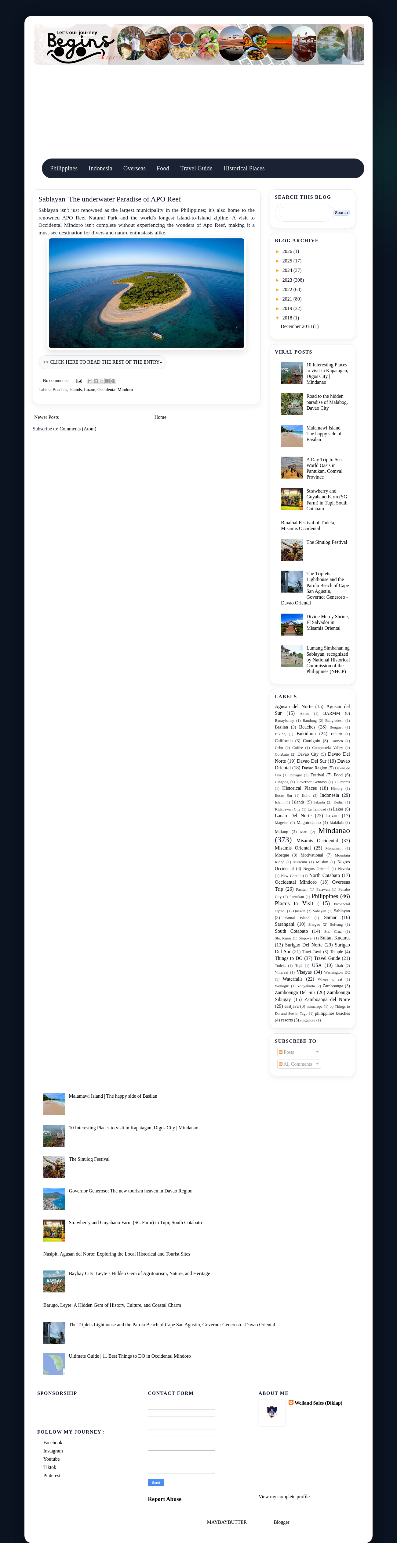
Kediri (338, 802)
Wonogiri (282, 986)
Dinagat (296, 775)
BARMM (331, 713)
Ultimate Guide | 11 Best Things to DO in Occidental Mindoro (130, 1356)
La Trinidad (317, 809)
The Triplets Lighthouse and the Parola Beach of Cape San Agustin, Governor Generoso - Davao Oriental (172, 1324)
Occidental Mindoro (115, 389)
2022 (287, 289)
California (284, 740)
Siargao (314, 924)
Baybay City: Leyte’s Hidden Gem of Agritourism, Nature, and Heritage (139, 1273)
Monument (333, 848)
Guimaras (342, 782)
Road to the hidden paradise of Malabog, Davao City (327, 402)
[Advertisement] (198, 110)
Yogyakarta (306, 986)
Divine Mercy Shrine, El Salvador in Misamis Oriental (327, 622)
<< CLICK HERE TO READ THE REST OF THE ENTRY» (102, 362)
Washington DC (337, 972)
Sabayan (319, 911)
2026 (287, 251)
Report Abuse (164, 1499)
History (337, 788)
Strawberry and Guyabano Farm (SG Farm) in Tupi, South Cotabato (135, 1222)
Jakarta (319, 802)
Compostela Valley (327, 748)
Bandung (310, 720)
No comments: (56, 380)
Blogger (281, 1522)
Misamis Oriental (293, 847)
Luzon (89, 389)
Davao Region (314, 767)
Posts (286, 1052)
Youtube (51, 1459)
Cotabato (282, 754)
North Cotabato (324, 875)
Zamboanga (332, 985)
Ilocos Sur (283, 795)
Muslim (322, 862)
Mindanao (334, 830)
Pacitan (302, 889)
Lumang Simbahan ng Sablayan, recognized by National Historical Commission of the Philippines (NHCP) (328, 659)
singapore (307, 1020)
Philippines (64, 168)
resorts (287, 1019)
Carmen (336, 741)
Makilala (337, 823)
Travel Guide (196, 168)
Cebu (279, 748)
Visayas (304, 972)
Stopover (306, 938)
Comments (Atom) (78, 428)
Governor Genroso (311, 782)
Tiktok (49, 1467)
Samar (330, 917)
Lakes (338, 809)
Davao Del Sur (311, 761)
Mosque (282, 855)
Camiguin (311, 740)
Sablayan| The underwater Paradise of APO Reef (109, 199)
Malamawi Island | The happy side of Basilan (324, 433)
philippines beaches (332, 1013)
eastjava (292, 1006)
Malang (281, 831)
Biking (280, 734)
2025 (287, 260)
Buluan (336, 734)
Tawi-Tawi (311, 951)
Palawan (323, 889)
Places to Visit (294, 903)
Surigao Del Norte (303, 944)
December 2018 (297, 326)
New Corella (291, 876)
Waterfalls (293, 979)
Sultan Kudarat (335, 937)
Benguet (336, 727)
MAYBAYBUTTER (227, 1522)
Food (163, 168)
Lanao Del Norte (293, 815)
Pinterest (51, 1475)
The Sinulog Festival (326, 542)
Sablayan (342, 910)
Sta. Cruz (333, 931)
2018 (287, 317)
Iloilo (306, 795)
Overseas (134, 168)
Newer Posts (46, 417)
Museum (300, 862)
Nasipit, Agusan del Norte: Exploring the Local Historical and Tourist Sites (116, 1253)
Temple (336, 951)
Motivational (311, 855)
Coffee (297, 748)
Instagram (53, 1450)
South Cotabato (291, 931)
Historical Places (244, 168)
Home (160, 417)
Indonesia (100, 168)
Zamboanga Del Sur (295, 992)
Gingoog (282, 782)
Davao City (308, 754)
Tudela (280, 966)
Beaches (60, 389)
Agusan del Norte (293, 706)
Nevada (344, 869)
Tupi (298, 966)
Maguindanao (309, 822)
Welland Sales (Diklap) (318, 1403)
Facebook (52, 1442)
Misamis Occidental (317, 840)
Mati (303, 832)
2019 (287, 308)
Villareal (281, 972)
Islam (279, 802)
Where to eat (330, 979)
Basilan (281, 727)
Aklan (304, 713)
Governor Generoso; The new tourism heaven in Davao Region (130, 1190)
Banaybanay (284, 720)
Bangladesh (334, 720)
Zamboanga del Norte (327, 999)
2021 (287, 298)
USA (317, 965)
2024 (287, 270)
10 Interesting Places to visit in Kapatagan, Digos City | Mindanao (133, 1127)
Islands (75, 389)
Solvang (336, 924)
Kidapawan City (287, 809)
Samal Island (297, 918)
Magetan (282, 823)
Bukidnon (306, 733)
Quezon (299, 911)
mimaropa (314, 1006)
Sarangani (284, 924)
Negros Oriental (316, 869)
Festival (317, 774)
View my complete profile (284, 1496)
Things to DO (289, 958)
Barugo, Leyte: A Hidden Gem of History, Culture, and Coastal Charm (112, 1305)
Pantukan (297, 897)
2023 (287, 280)
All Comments (295, 1064)
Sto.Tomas (283, 938)
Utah (339, 966)
